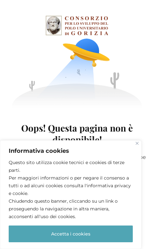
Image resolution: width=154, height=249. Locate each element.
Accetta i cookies (70, 234)
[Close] (137, 143)
